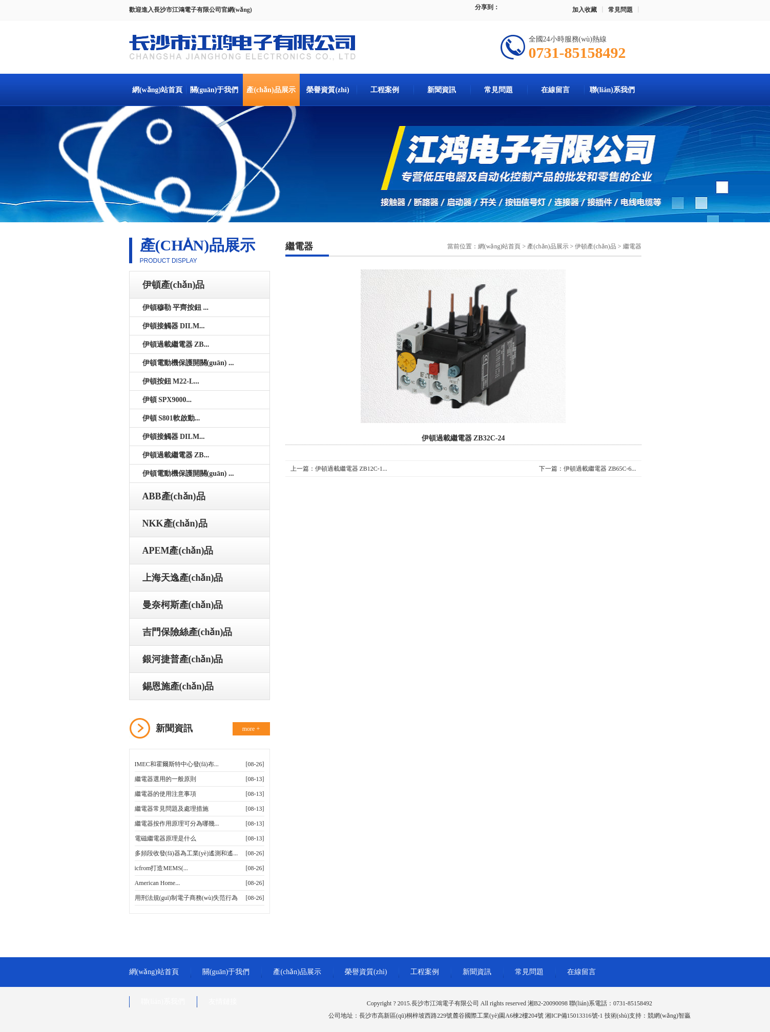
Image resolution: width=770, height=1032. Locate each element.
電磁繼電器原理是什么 (165, 838)
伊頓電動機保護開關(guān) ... (188, 363)
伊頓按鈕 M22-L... (170, 381)
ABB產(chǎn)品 (173, 496)
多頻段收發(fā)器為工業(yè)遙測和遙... (186, 853)
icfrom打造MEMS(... (161, 868)
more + (251, 728)
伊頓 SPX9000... (167, 400)
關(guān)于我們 (214, 90)
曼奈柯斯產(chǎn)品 (182, 605)
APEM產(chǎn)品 (178, 550)
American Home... (157, 883)
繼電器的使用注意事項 (165, 793)
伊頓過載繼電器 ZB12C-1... (351, 468)
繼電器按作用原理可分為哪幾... (177, 823)
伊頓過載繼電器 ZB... (176, 344)
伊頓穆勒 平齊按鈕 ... (175, 307)
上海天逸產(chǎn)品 (182, 578)
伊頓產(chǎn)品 (173, 285)
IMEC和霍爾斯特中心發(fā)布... (177, 764)
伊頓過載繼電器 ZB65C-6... (600, 468)
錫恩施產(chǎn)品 (178, 686)
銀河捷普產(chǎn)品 (182, 659)
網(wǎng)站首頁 (157, 90)
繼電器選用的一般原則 (165, 779)
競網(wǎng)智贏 (669, 1015)
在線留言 (555, 90)
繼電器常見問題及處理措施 (172, 808)
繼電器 (632, 246)
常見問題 (620, 9)
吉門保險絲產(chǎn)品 (187, 632)
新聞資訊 (441, 90)
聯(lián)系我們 (612, 90)
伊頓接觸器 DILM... (173, 326)
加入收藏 (584, 9)
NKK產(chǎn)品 (174, 523)
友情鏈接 (223, 1001)
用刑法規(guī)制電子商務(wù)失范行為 (186, 897)
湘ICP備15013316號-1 (574, 1015)
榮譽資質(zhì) (327, 90)
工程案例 (384, 90)
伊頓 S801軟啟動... (171, 418)
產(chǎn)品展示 (270, 90)
